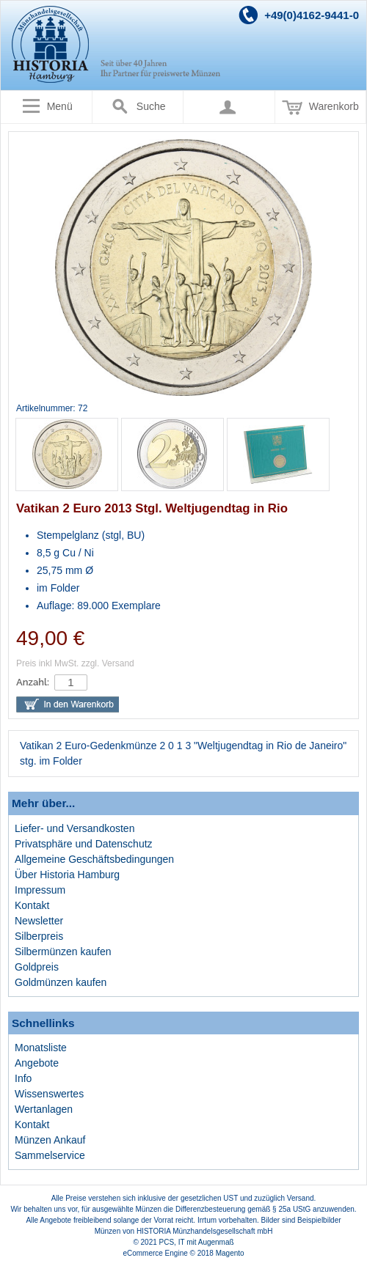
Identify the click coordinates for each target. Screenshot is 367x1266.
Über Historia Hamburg (67, 874)
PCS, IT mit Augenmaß (196, 1242)
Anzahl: (32, 682)
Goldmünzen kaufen (60, 982)
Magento (230, 1253)
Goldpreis (37, 967)
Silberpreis (39, 936)
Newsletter (39, 921)
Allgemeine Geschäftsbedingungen (94, 859)
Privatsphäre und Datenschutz (84, 844)
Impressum (40, 890)
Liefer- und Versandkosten (74, 828)
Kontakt (32, 905)
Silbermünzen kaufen (63, 951)
